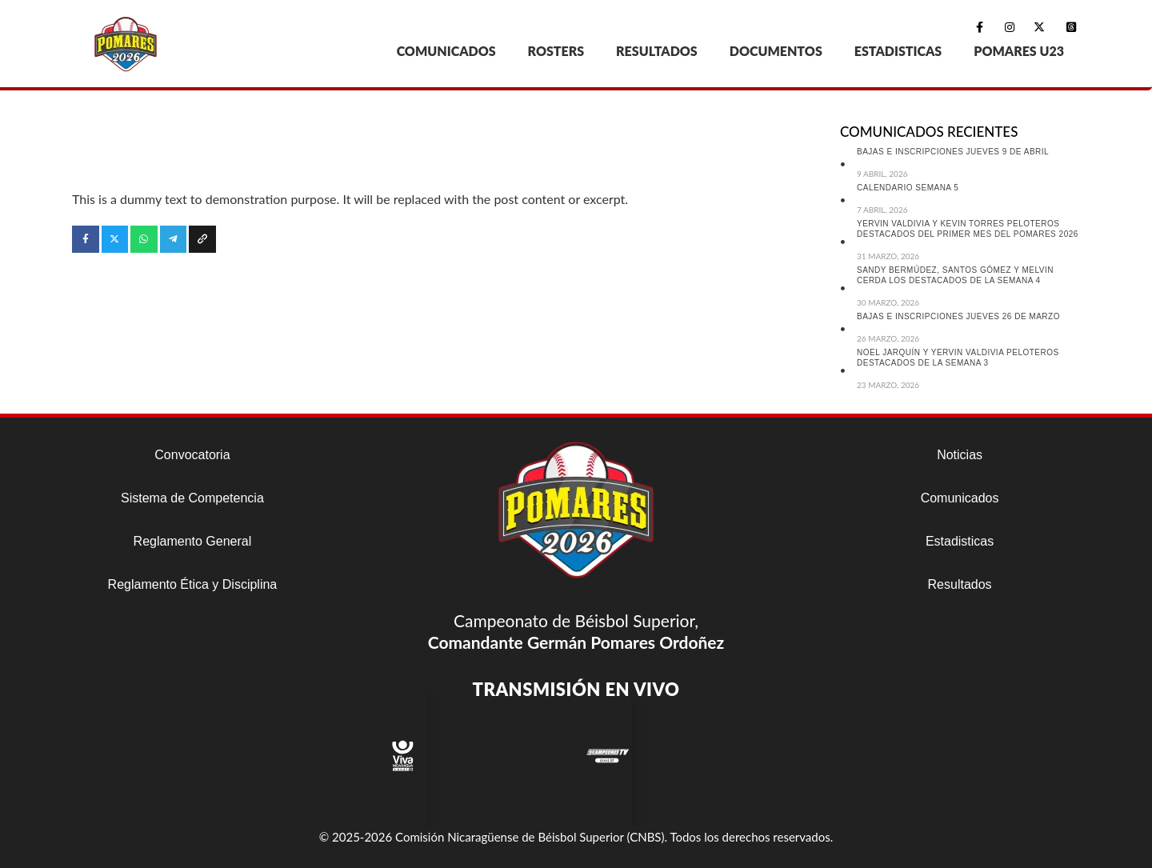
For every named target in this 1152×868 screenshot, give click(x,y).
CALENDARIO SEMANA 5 (907, 187)
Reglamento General (193, 541)
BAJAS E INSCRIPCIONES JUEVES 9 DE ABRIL (953, 151)
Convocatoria (192, 455)
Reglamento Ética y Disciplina (193, 584)
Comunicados (960, 498)
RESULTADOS (657, 50)
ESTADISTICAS (898, 50)
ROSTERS (556, 50)
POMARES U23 (1019, 50)
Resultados (960, 584)
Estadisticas (960, 541)
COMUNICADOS (446, 50)
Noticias (959, 455)
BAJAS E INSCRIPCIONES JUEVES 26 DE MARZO (958, 316)
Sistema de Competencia (192, 498)
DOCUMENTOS (776, 50)
